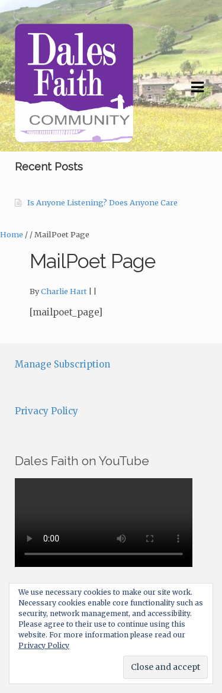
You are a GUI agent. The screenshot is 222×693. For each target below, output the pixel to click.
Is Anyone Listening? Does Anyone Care (102, 203)
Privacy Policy (46, 411)
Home (11, 235)
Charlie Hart (64, 291)
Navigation (197, 88)
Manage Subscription (62, 364)
